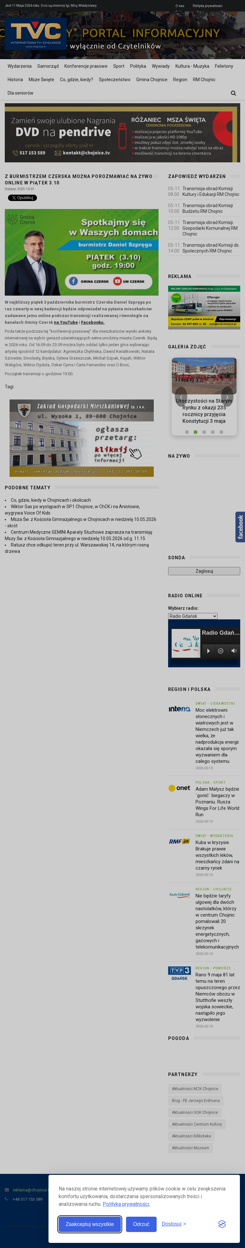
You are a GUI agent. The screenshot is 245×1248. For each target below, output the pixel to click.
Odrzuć (141, 1224)
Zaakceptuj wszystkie (90, 1224)
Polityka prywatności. (126, 1204)
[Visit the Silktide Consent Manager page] (222, 1224)
